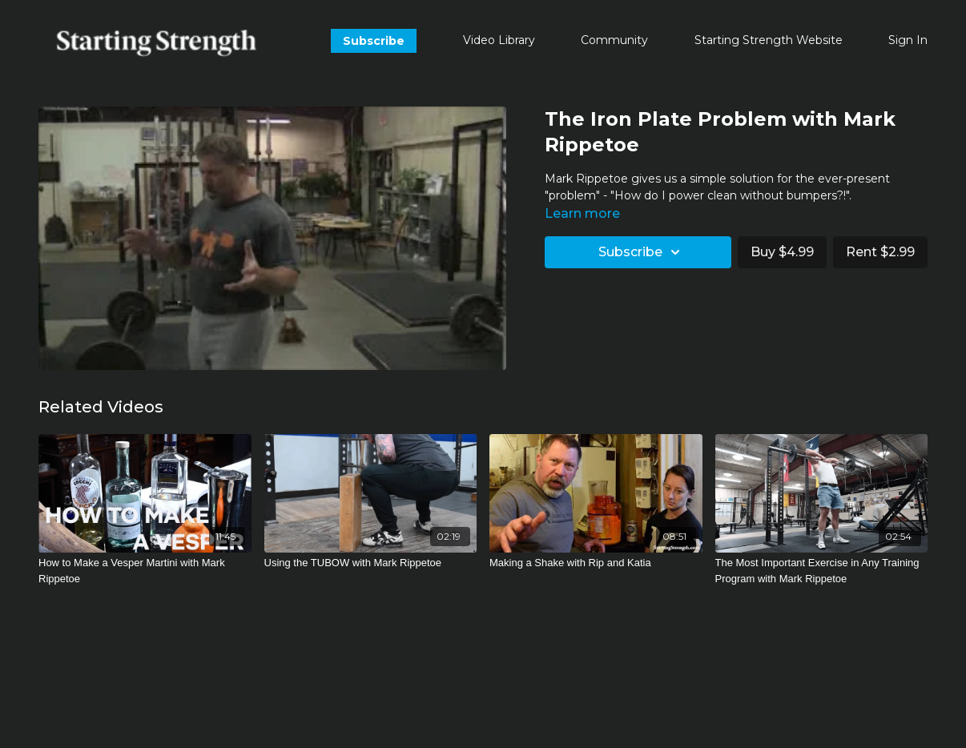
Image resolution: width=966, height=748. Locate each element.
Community (614, 40)
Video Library (499, 40)
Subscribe (374, 41)
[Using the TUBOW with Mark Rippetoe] (370, 563)
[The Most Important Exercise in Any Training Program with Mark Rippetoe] (821, 570)
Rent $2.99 (880, 251)
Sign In (908, 40)
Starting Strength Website (768, 40)
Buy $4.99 (782, 251)
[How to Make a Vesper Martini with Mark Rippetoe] (145, 570)
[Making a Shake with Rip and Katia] (595, 563)
